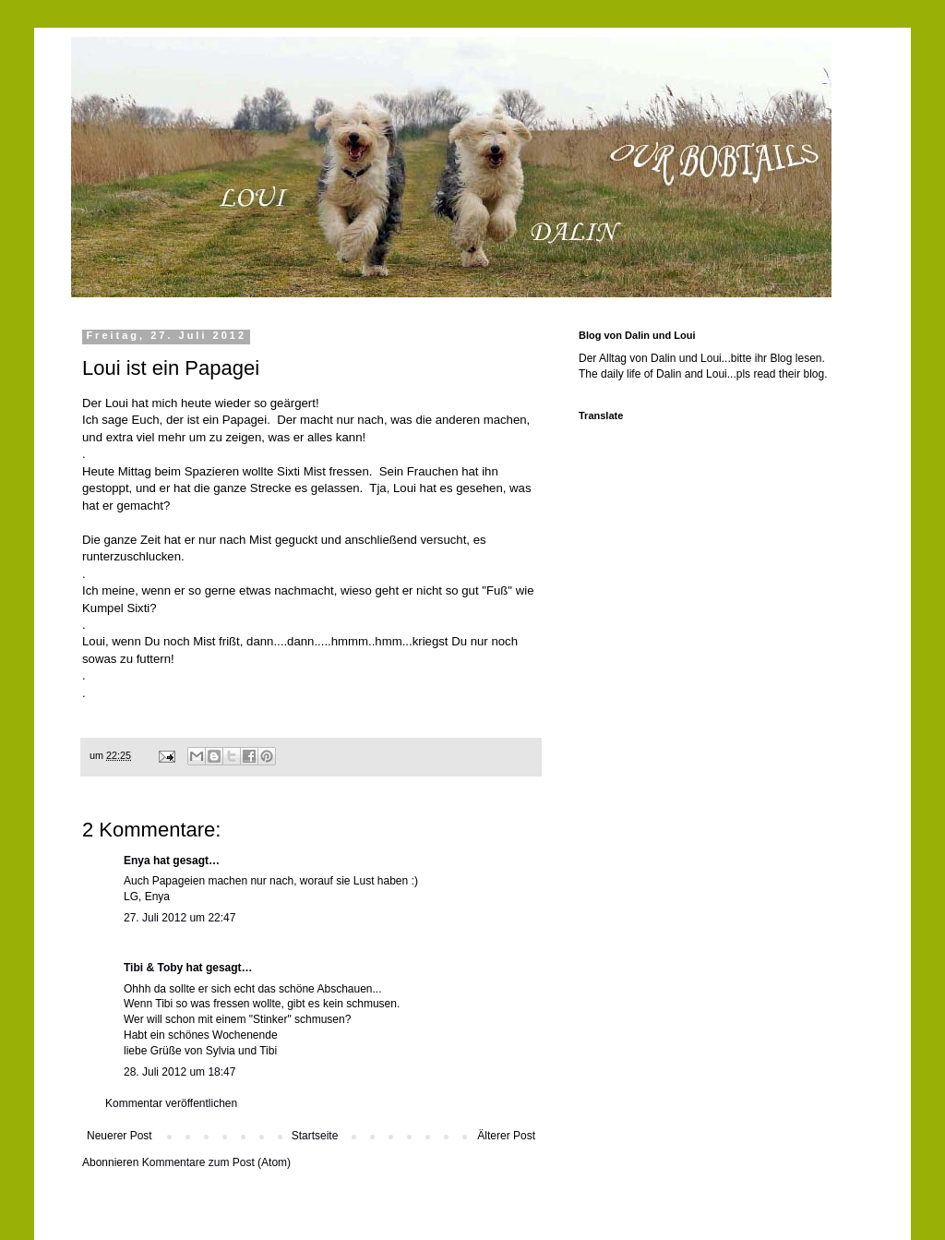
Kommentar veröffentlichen (171, 1103)
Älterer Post (506, 1135)
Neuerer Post (119, 1135)
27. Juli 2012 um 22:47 (179, 917)
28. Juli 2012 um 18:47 (179, 1071)
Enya (137, 860)
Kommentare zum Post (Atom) (216, 1162)
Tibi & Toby (153, 967)
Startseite (315, 1135)
